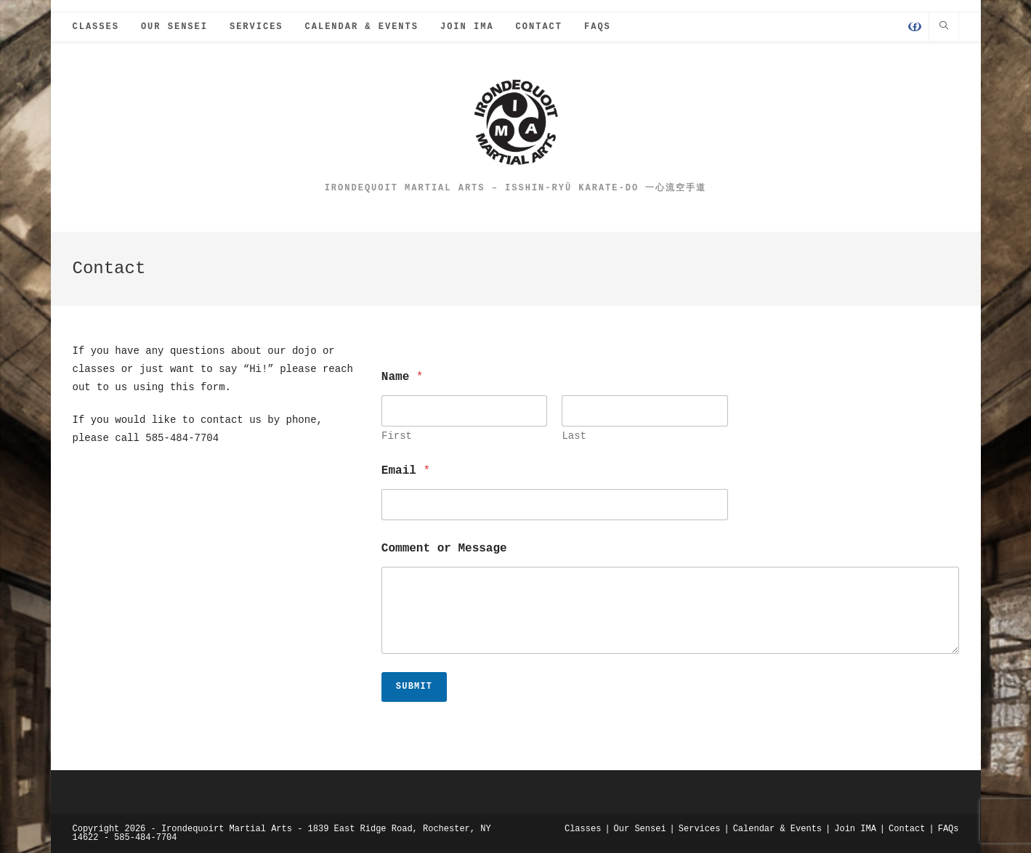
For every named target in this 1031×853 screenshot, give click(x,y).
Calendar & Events (777, 828)
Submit (414, 686)
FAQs (948, 828)
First (396, 436)
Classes (583, 828)
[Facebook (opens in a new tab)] (914, 28)
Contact (907, 828)
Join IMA (855, 828)
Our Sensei (640, 828)
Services (700, 828)
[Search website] (944, 28)
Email (405, 471)
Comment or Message (444, 549)
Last (574, 436)
